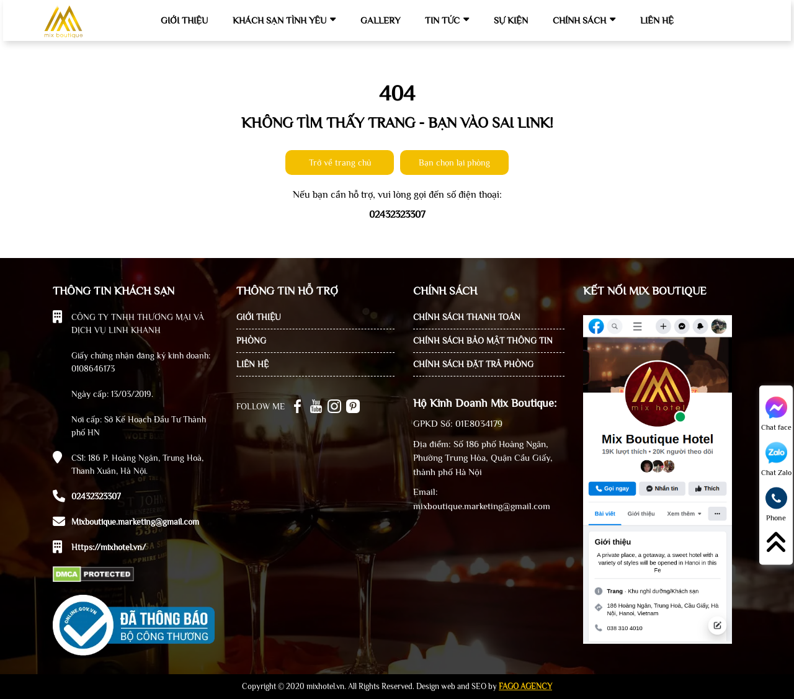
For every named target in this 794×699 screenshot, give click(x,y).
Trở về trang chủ (340, 162)
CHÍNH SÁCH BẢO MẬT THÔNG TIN (483, 340)
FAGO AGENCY (525, 686)
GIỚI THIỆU (258, 317)
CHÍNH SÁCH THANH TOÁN (466, 317)
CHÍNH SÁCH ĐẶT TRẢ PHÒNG (473, 364)
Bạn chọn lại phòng (454, 162)
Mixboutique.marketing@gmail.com (135, 522)
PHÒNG (251, 340)
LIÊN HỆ (252, 364)
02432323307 (96, 496)
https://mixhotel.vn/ (108, 547)
